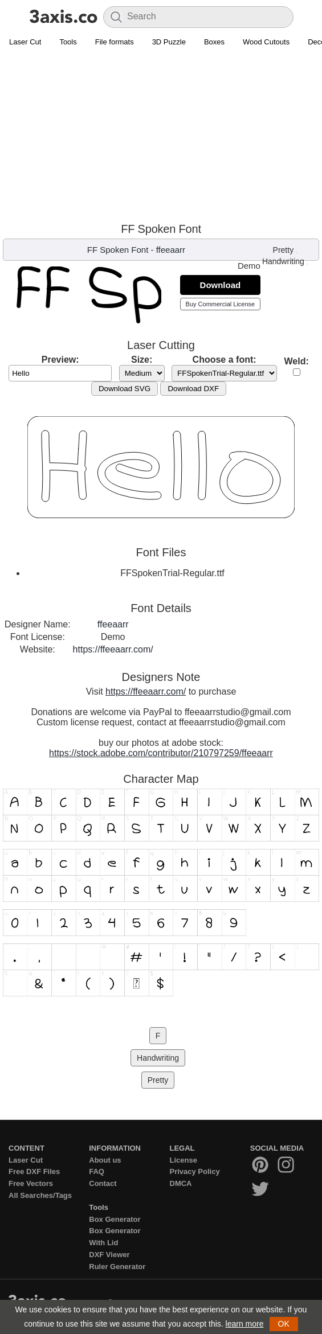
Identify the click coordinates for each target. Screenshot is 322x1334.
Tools (67, 42)
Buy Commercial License (220, 304)
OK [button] (284, 1323)
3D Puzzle (169, 42)
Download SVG (124, 388)
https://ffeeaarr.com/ (113, 649)
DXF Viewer (109, 1254)
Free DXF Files (34, 1171)
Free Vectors (31, 1183)
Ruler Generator (117, 1266)
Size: (141, 359)
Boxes (214, 42)
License (183, 1160)
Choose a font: (224, 359)
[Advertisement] (161, 137)
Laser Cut (25, 42)
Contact (102, 1183)
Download (220, 285)
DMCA (181, 1183)
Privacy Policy (195, 1171)
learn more (245, 1323)
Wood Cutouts (266, 42)
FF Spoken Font (118, 250)
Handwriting (283, 261)
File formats (114, 42)
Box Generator (114, 1219)
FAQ (96, 1171)
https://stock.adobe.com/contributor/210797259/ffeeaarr (161, 753)
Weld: (296, 361)
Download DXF (193, 388)
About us (105, 1160)
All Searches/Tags (40, 1195)
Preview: (60, 359)
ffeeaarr (170, 250)
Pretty (283, 250)
